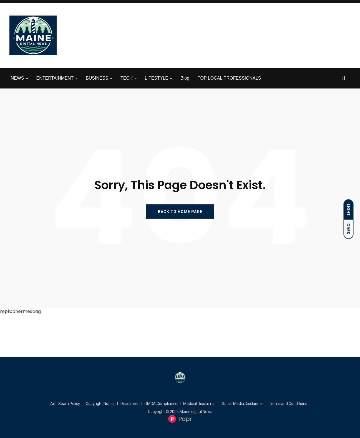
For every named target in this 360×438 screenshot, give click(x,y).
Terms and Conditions (288, 403)
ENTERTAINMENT (55, 78)
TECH (126, 78)
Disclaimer (129, 403)
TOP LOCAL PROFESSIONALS (229, 78)
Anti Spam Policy (65, 403)
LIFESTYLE (156, 78)
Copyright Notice (100, 403)
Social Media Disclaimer (242, 403)
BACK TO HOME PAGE (180, 211)
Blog (184, 78)
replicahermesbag (20, 311)
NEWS (17, 78)
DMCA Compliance (161, 403)
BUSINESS (97, 78)
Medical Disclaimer (199, 403)
